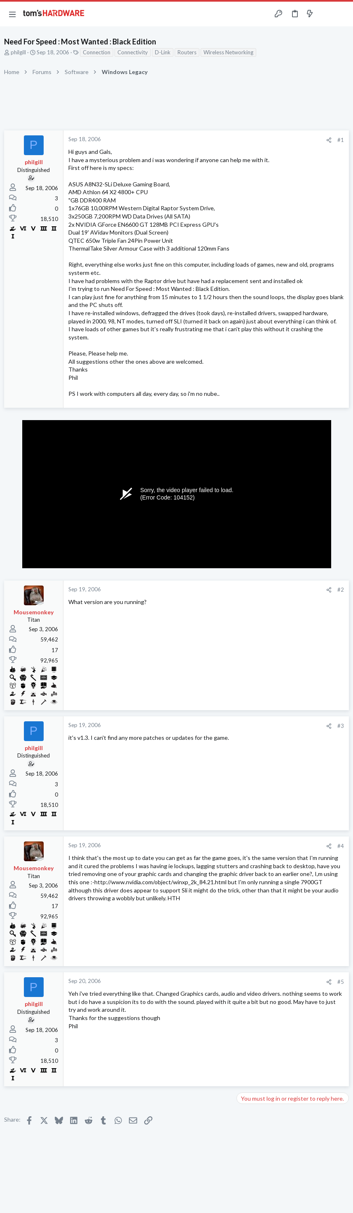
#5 (340, 981)
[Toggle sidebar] (326, 14)
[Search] (342, 14)
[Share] (328, 140)
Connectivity (132, 52)
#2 (340, 589)
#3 (340, 726)
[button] (12, 14)
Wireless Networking (228, 52)
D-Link (163, 52)
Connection (96, 52)
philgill (18, 52)
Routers (187, 52)
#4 (340, 846)
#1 (340, 140)
